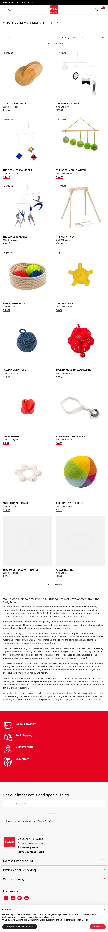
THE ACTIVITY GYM (66, 236)
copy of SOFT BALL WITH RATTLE (20, 569)
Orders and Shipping (19, 870)
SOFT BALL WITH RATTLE (69, 503)
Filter (7, 37)
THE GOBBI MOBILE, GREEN (71, 170)
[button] (104, 909)
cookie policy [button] (47, 917)
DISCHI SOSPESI (11, 436)
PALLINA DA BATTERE (14, 370)
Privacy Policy (43, 821)
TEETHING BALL (64, 303)
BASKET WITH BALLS (14, 303)
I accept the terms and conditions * (28, 821)
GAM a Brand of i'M (18, 861)
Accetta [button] (97, 926)
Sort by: (65, 37)
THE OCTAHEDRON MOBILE (17, 170)
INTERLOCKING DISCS (15, 103)
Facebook (6, 898)
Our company (13, 879)
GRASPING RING (65, 569)
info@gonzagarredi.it (32, 851)
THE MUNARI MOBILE (67, 103)
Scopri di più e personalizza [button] (20, 926)
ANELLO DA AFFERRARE (16, 503)
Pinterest (13, 898)
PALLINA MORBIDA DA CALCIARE (73, 370)
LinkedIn (26, 898)
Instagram (19, 898)
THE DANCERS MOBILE (15, 236)
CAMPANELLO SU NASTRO (70, 436)
